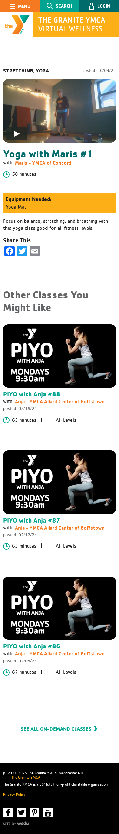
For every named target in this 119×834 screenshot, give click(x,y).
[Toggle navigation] (20, 6)
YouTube (48, 812)
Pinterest (34, 812)
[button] (99, 6)
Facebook (8, 812)
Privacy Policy (14, 794)
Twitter (21, 812)
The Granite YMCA (25, 778)
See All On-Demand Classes (56, 729)
